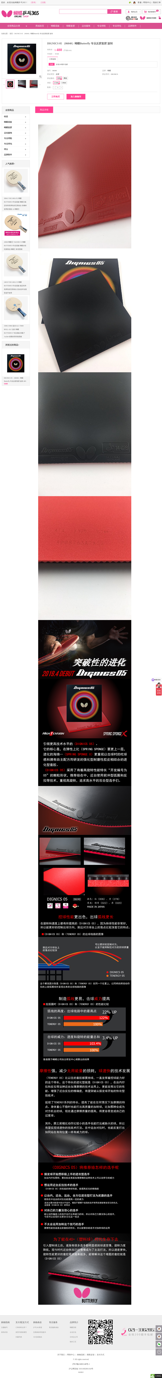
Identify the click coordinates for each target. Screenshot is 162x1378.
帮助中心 (147, 2)
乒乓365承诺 (37, 1327)
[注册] (43, 2)
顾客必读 (90, 1355)
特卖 (6, 117)
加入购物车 (76, 96)
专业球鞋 (101, 26)
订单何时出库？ (21, 1327)
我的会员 (132, 11)
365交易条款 (37, 1337)
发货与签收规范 (21, 1332)
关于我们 (61, 1355)
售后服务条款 (54, 1327)
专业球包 (117, 26)
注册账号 (4, 1327)
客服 (140, 2)
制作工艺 (73, 1342)
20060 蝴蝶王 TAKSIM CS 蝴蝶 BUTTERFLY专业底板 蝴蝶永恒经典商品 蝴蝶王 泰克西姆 (15, 245)
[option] (10, 84)
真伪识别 (4, 1332)
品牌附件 (132, 26)
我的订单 (157, 2)
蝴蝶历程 (73, 1327)
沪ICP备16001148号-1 (81, 1364)
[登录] (33, 2)
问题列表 (19, 1337)
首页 (11, 34)
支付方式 (100, 1355)
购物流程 (81, 1355)
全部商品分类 (13, 26)
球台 (6, 149)
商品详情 (44, 110)
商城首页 (40, 26)
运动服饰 (86, 26)
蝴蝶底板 (55, 26)
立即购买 (55, 96)
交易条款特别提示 (39, 1332)
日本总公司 (74, 1337)
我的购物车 (151, 11)
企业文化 (73, 1332)
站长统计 (81, 1372)
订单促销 (52, 59)
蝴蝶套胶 (70, 26)
